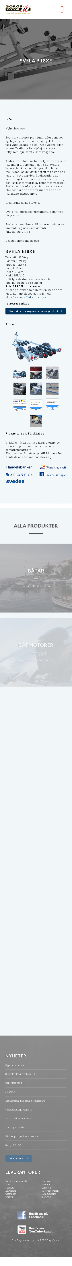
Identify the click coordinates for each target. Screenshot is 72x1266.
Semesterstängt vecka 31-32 (20, 1077)
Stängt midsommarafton (18, 1121)
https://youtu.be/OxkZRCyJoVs (25, 297)
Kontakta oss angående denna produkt (33, 311)
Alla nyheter (17, 1161)
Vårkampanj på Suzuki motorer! (22, 1139)
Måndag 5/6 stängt (15, 1130)
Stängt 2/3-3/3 (13, 1148)
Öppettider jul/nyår (15, 1068)
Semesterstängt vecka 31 (18, 1113)
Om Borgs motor (21, 1243)
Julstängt (10, 1095)
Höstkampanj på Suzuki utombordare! (25, 1104)
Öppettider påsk (13, 1086)
